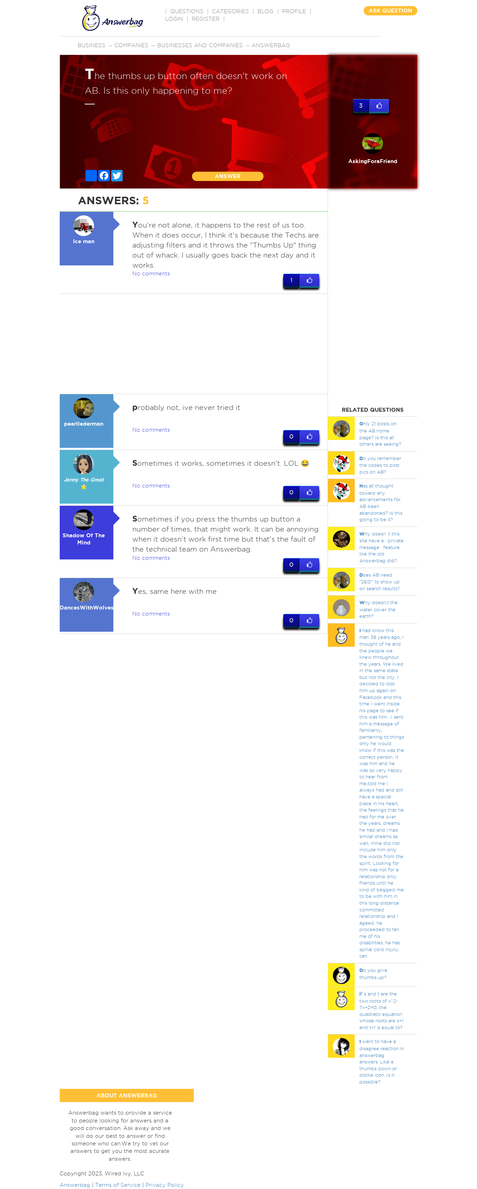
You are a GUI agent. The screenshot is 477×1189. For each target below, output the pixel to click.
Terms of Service (118, 1185)
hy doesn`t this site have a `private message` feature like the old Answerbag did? (381, 547)
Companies (131, 45)
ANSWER (228, 176)
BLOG (265, 11)
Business (91, 45)
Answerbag (271, 45)
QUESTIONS (186, 11)
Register (206, 19)
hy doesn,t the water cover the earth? (378, 609)
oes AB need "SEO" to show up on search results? (379, 581)
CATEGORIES (230, 11)
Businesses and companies (200, 45)
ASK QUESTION (390, 11)
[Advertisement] (194, 344)
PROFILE (294, 11)
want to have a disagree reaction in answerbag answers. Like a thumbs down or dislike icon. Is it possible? (381, 1061)
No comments (151, 274)
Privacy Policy (165, 1185)
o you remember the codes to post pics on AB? (380, 465)
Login (174, 19)
